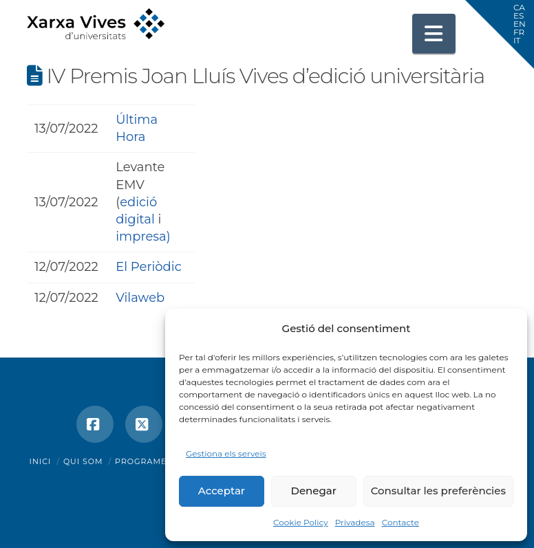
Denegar (314, 490)
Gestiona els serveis (226, 453)
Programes (143, 461)
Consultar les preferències (438, 490)
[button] (434, 34)
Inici (41, 461)
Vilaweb (140, 297)
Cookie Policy (300, 522)
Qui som (83, 461)
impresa (141, 236)
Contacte (400, 522)
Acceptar (221, 490)
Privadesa (355, 522)
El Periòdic (149, 266)
